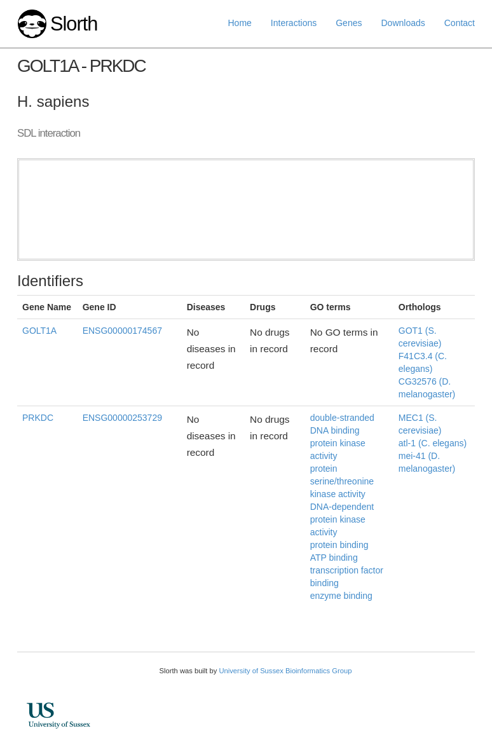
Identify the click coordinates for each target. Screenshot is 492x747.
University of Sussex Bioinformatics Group (285, 671)
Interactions (294, 23)
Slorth (73, 24)
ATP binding (334, 557)
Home (240, 23)
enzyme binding (341, 596)
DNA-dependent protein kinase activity (342, 519)
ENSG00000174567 (122, 331)
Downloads (403, 23)
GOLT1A (39, 331)
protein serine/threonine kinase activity (342, 481)
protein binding (339, 545)
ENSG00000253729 (122, 418)
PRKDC (37, 418)
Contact (459, 23)
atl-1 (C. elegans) (433, 443)
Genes (349, 23)
